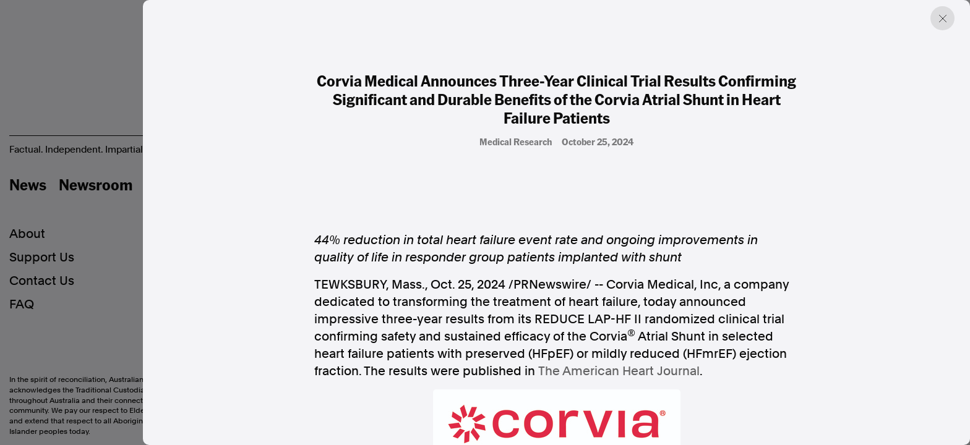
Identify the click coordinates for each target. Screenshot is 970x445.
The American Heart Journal (619, 370)
